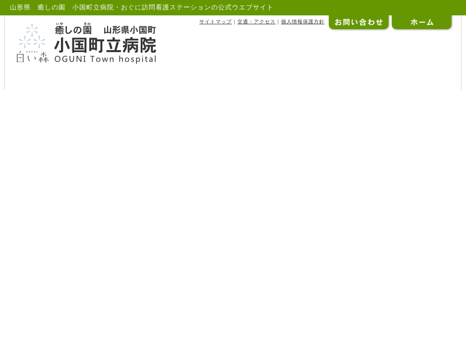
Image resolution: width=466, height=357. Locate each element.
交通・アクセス (256, 21)
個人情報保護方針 (303, 21)
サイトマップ (215, 21)
